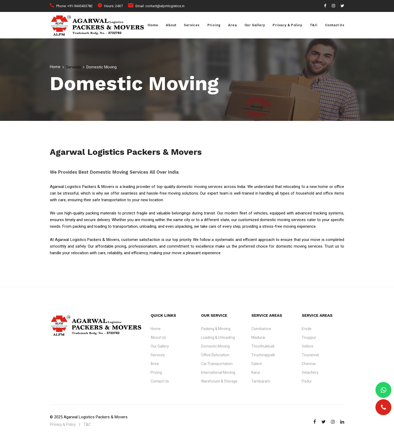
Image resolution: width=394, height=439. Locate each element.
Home (153, 25)
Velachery (310, 372)
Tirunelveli (310, 355)
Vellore (307, 346)
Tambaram (260, 381)
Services (191, 25)
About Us (158, 337)
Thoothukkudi (262, 346)
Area (232, 25)
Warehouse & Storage (219, 381)
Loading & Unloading (218, 337)
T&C (313, 25)
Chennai (309, 364)
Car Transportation (217, 364)
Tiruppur (309, 337)
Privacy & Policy (287, 25)
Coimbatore (261, 329)
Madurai (258, 337)
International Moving (218, 372)
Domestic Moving (215, 346)
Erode (307, 329)
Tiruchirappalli (263, 355)
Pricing (214, 25)
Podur (307, 381)
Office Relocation (215, 355)
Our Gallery (254, 25)
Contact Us (334, 25)
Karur (255, 372)
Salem (256, 364)
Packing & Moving (215, 329)
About (171, 25)
